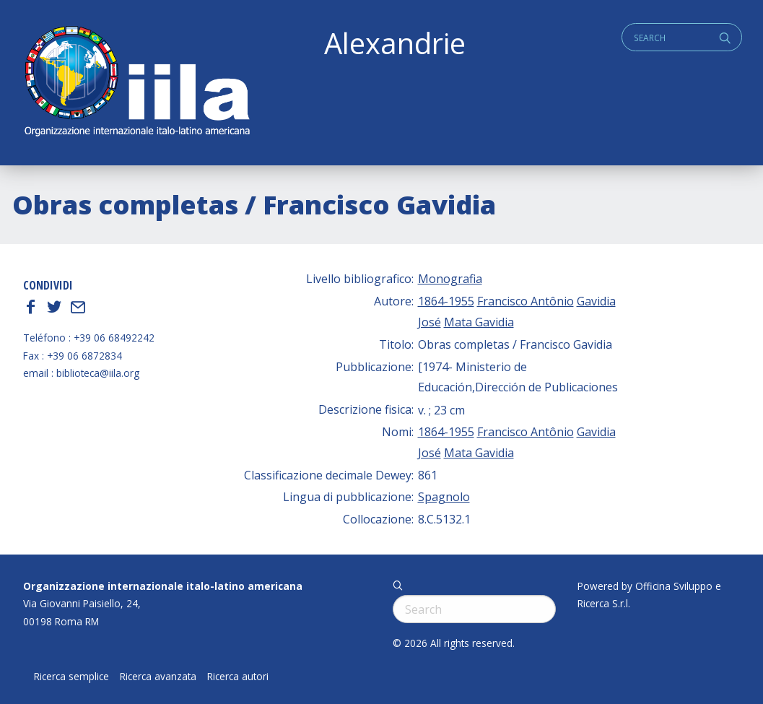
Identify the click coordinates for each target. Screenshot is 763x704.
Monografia (450, 279)
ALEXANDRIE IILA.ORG (136, 82)
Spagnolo (444, 497)
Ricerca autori (238, 677)
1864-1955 (446, 301)
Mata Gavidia (479, 322)
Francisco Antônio (525, 301)
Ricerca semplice (71, 677)
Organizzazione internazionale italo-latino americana (162, 586)
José (429, 322)
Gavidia (596, 301)
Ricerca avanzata (158, 677)
